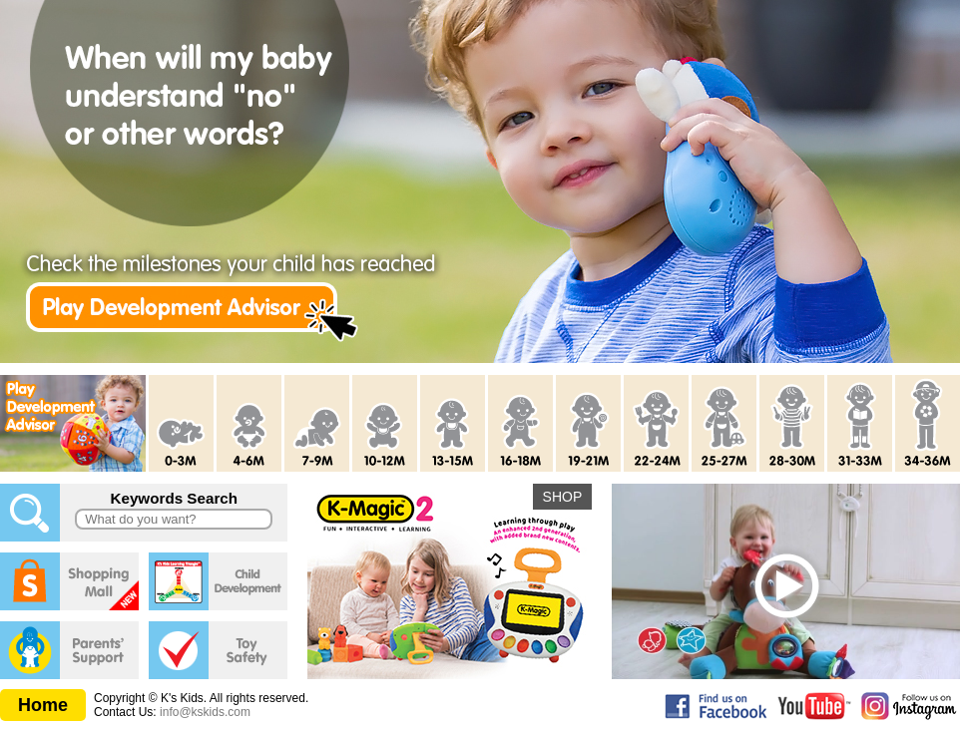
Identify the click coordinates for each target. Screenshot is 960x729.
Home (43, 705)
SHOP (563, 497)
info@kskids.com (205, 712)
